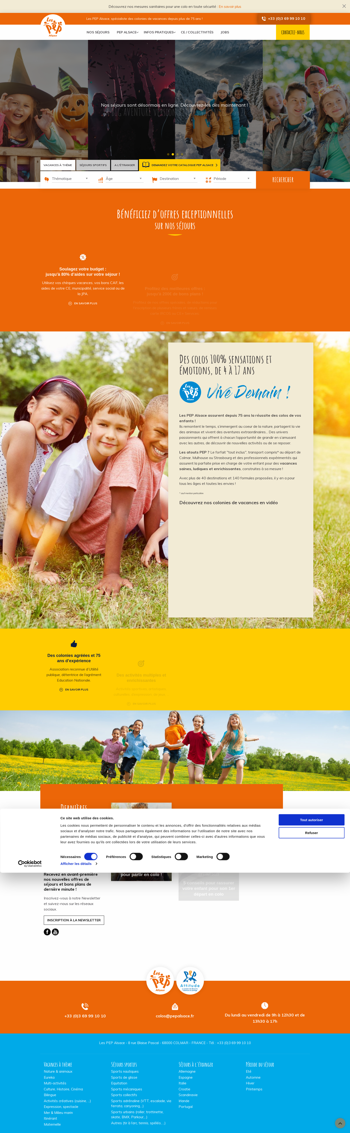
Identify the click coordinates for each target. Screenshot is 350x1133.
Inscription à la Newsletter (74, 906)
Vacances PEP (160, 967)
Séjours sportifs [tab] (99, 165)
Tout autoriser (311, 1080)
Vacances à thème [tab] (60, 165)
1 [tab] (168, 154)
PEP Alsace (126, 32)
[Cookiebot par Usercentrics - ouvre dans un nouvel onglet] (30, 1124)
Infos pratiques (160, 32)
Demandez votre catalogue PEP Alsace (191, 165)
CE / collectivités (201, 32)
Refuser (311, 1093)
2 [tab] (173, 154)
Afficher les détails (75, 1124)
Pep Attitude (190, 967)
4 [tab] (182, 154)
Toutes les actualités (74, 829)
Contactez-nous (292, 32)
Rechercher (283, 180)
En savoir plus (230, 6)
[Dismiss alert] (344, 5)
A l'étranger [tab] (135, 165)
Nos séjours (98, 32)
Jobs (228, 32)
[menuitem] (98, 32)
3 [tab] (177, 154)
